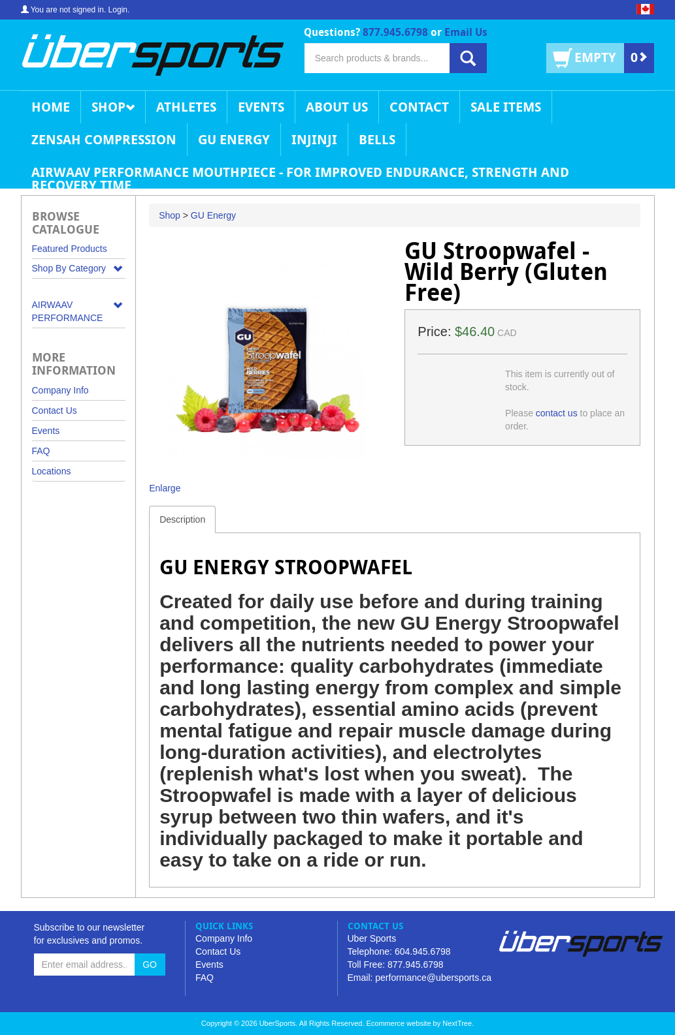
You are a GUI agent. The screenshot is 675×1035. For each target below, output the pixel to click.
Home (50, 107)
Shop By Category (69, 268)
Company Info (60, 390)
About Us (337, 107)
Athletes (186, 107)
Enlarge (164, 488)
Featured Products (69, 248)
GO (149, 964)
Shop (113, 107)
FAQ (41, 451)
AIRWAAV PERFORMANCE (67, 311)
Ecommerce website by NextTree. (420, 1023)
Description (182, 519)
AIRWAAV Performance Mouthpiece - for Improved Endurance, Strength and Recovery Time (300, 176)
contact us (557, 413)
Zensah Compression (103, 139)
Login (117, 9)
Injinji (314, 139)
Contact (419, 107)
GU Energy (234, 139)
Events (261, 107)
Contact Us (54, 410)
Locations (51, 471)
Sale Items (505, 107)
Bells (377, 139)
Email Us (465, 32)
